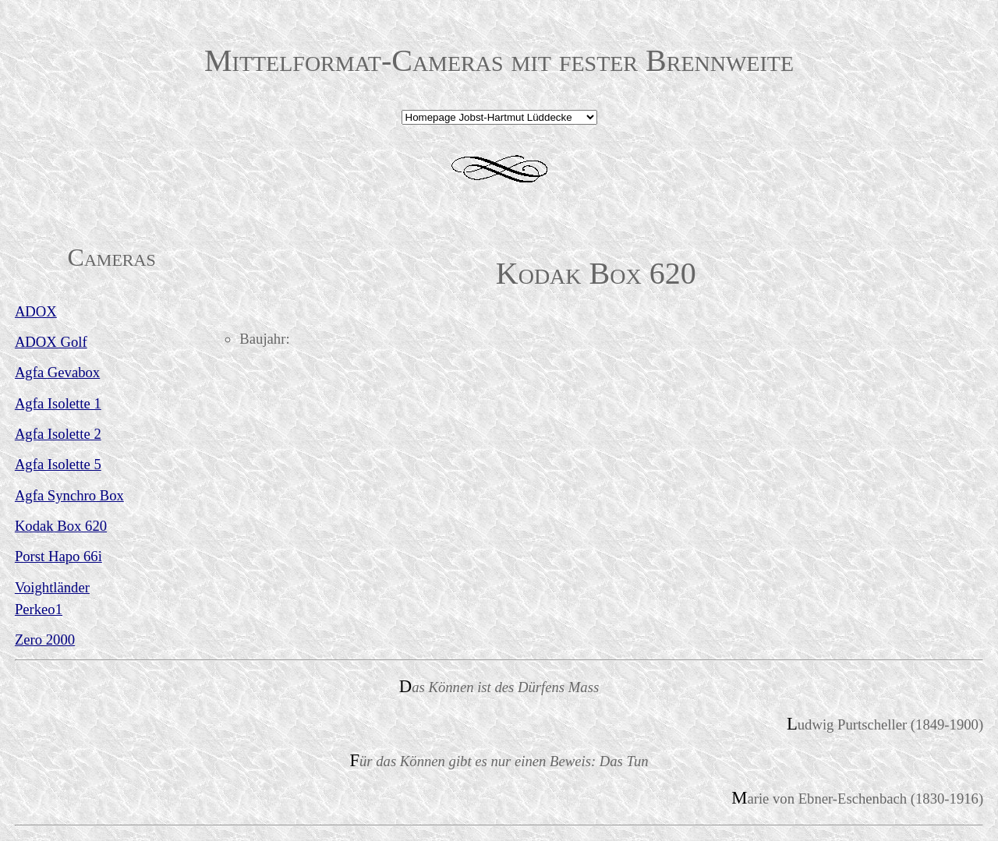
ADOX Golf (51, 342)
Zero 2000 (45, 639)
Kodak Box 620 (61, 526)
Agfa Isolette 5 (58, 464)
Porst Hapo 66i (58, 556)
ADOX (36, 311)
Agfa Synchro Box (69, 495)
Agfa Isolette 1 (58, 403)
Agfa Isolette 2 (58, 434)
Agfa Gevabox (57, 372)
